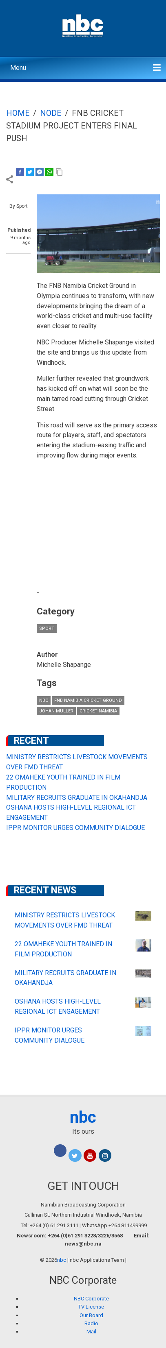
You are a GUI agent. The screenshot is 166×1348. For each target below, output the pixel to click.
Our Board (91, 1315)
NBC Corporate (91, 1299)
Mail (91, 1331)
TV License (91, 1307)
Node (51, 113)
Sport (46, 628)
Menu (18, 68)
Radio (91, 1323)
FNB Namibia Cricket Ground (88, 700)
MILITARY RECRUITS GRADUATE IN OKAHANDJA (76, 797)
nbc (43, 700)
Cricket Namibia (98, 711)
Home (18, 113)
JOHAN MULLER (56, 711)
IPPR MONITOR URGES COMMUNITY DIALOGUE (75, 828)
